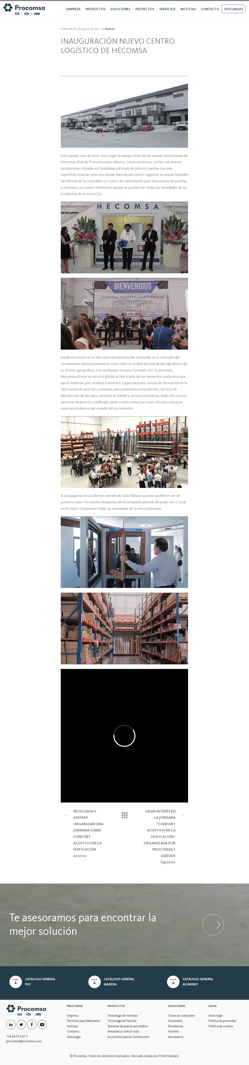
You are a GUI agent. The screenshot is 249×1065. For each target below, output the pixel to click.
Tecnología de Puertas (122, 1021)
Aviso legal (215, 1016)
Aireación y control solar (123, 1031)
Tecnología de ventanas (122, 1016)
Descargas (74, 1037)
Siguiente (163, 836)
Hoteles (173, 1031)
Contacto (73, 1031)
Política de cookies (221, 1026)
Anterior (86, 833)
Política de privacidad (222, 1021)
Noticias (110, 28)
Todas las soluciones (181, 1016)
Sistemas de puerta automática (127, 1026)
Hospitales (175, 1021)
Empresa (72, 1016)
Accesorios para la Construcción (128, 1037)
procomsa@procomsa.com (24, 1041)
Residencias (175, 1026)
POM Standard (168, 1056)
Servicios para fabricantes (83, 1021)
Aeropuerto (175, 1037)
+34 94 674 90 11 (17, 1036)
